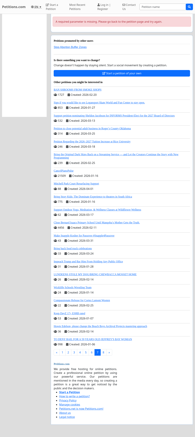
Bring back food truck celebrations (73, 248)
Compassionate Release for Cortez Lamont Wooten (82, 300)
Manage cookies (69, 404)
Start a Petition (52, 7)
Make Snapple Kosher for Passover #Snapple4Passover (84, 235)
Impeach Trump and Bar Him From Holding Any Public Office (88, 261)
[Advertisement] (24, 65)
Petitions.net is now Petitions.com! (81, 409)
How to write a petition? (74, 396)
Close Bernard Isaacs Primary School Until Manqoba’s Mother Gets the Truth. (97, 222)
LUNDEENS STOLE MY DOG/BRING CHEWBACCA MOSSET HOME (95, 274)
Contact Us (129, 7)
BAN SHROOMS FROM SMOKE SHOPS (77, 89)
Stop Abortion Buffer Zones (70, 47)
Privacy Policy (67, 400)
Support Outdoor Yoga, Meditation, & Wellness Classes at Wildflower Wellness (97, 209)
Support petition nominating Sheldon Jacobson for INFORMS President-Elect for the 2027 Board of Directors (114, 115)
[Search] (162, 7)
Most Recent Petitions (77, 7)
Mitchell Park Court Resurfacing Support (76, 183)
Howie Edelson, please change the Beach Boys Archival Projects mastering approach (100, 326)
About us (65, 413)
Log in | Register (104, 7)
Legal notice (67, 417)
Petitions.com (14, 6)
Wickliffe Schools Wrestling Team (72, 287)
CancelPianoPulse (64, 170)
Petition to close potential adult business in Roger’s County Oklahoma (92, 128)
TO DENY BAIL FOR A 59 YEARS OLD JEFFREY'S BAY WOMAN (93, 339)
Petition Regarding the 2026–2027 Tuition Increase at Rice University (92, 141)
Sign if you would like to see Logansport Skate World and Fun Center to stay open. (99, 102)
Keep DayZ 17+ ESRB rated (69, 313)
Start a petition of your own (121, 73)
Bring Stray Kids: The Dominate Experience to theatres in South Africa (93, 196)
